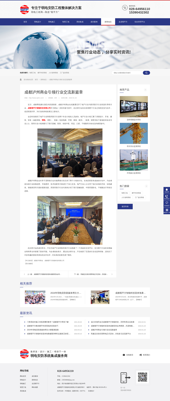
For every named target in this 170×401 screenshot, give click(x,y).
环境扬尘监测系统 (134, 173)
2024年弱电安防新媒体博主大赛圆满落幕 (66, 293)
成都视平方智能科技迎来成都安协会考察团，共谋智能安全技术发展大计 (48, 274)
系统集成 (23, 391)
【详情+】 (72, 300)
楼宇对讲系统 (42, 73)
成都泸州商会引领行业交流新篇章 (60, 79)
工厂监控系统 (64, 73)
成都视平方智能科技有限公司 (54, 260)
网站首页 (23, 376)
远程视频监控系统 (134, 120)
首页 (36, 79)
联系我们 (146, 355)
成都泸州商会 (38, 260)
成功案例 (35, 376)
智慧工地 (32, 73)
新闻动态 (44, 79)
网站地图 (35, 387)
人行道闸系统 (53, 73)
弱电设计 (23, 380)
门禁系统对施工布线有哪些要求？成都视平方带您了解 (48, 322)
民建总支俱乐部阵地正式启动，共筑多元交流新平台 (95, 274)
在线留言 (129, 355)
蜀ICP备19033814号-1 (100, 387)
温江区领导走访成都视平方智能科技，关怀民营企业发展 (112, 322)
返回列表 (125, 206)
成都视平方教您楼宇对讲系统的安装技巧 (42, 326)
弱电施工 (23, 383)
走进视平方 (35, 383)
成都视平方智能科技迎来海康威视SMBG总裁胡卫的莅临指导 (131, 293)
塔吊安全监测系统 (134, 146)
